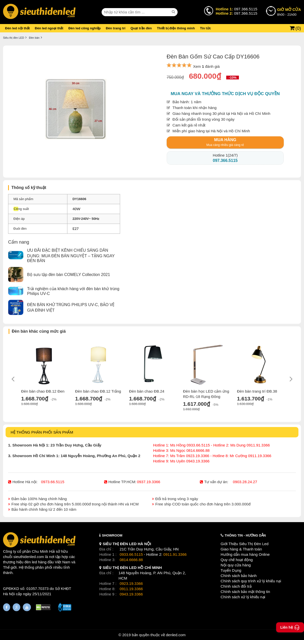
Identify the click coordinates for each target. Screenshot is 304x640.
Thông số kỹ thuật (28, 187)
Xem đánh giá (206, 66)
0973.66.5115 (52, 482)
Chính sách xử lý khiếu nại (243, 597)
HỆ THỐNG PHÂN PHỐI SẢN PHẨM (42, 432)
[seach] (174, 12)
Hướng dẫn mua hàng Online (245, 554)
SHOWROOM (112, 535)
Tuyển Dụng (231, 570)
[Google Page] (16, 607)
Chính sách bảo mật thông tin (245, 591)
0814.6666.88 (131, 560)
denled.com (176, 635)
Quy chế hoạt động (237, 560)
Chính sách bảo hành (239, 575)
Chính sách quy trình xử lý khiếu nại (251, 581)
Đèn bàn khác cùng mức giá (39, 331)
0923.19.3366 (131, 583)
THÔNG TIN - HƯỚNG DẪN (245, 535)
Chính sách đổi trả (236, 586)
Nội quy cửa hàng (236, 565)
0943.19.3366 (131, 594)
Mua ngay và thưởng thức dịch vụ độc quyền (225, 93)
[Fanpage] (6, 607)
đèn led (31, 562)
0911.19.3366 (131, 589)
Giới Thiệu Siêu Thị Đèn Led (245, 544)
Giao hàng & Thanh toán (241, 549)
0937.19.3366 (148, 482)
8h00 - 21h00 (289, 11)
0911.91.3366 (175, 554)
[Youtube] (27, 607)
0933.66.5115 (131, 554)
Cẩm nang (18, 242)
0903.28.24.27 (245, 482)
